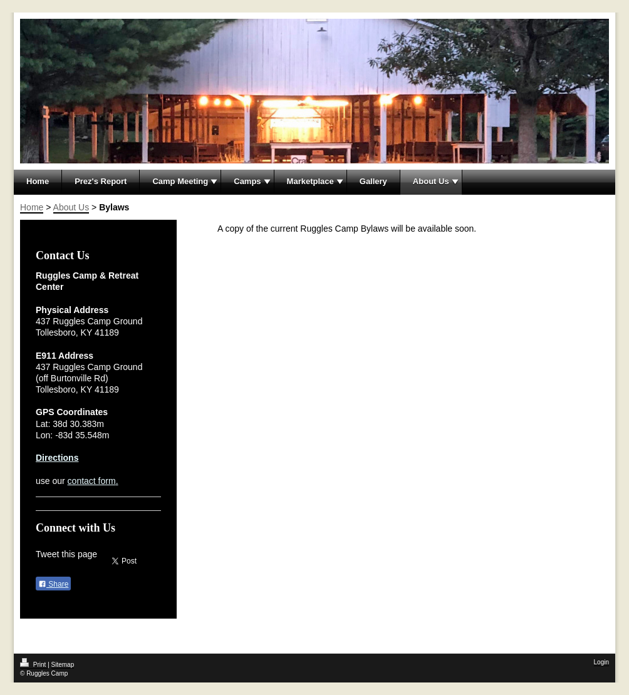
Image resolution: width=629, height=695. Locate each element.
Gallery (373, 181)
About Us (431, 181)
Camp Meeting (180, 181)
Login (601, 662)
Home (37, 181)
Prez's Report (101, 181)
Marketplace (310, 181)
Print (34, 664)
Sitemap (63, 664)
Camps (247, 181)
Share (53, 584)
